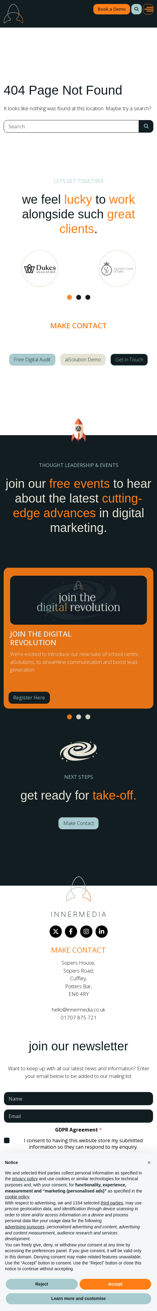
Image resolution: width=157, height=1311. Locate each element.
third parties (112, 1202)
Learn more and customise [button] (78, 1298)
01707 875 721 (79, 1017)
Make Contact (78, 823)
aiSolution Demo (83, 359)
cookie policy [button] (17, 1196)
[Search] (71, 126)
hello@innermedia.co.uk (78, 1009)
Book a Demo (112, 9)
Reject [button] (41, 1284)
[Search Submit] (146, 126)
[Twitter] (56, 931)
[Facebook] (71, 931)
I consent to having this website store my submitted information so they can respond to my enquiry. (83, 1143)
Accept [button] (115, 1284)
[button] (136, 9)
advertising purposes (24, 1226)
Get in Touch (129, 359)
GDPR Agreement (78, 1130)
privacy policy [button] (25, 1178)
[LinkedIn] (101, 931)
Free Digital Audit (32, 359)
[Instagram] (86, 931)
